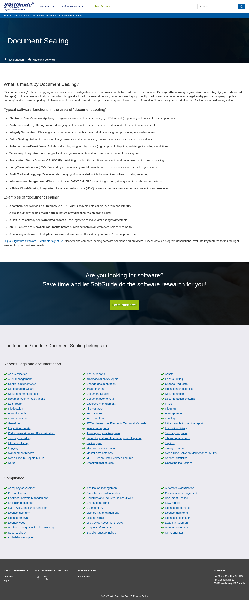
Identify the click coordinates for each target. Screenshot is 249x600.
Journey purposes (176, 433)
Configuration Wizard (21, 388)
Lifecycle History (18, 443)
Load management (176, 522)
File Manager (95, 408)
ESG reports (173, 502)
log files (170, 443)
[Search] (241, 6)
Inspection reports (19, 428)
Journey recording (19, 438)
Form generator (174, 413)
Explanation (16, 59)
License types (16, 522)
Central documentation (22, 384)
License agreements (177, 508)
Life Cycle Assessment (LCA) (105, 522)
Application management (102, 488)
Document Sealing (71, 15)
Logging (13, 448)
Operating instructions (178, 463)
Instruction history (176, 428)
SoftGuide (12, 15)
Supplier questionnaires (101, 532)
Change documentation (101, 384)
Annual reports (96, 374)
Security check (17, 532)
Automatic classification (179, 488)
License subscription (178, 517)
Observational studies (100, 463)
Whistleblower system (21, 537)
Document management (23, 394)
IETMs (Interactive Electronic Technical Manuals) (117, 423)
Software (45, 6)
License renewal (18, 517)
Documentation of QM (100, 398)
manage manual (175, 448)
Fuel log (170, 418)
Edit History (15, 403)
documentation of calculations (26, 398)
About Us (8, 576)
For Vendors (102, 6)
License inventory (19, 512)
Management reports (21, 453)
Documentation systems (180, 398)
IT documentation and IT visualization (31, 433)
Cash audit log (174, 379)
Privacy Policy (140, 596)
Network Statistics (176, 458)
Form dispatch (17, 413)
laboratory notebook (177, 438)
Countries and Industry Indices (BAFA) (110, 498)
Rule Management (176, 527)
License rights (95, 517)
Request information (99, 527)
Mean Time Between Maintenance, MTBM (191, 453)
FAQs (168, 403)
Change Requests (176, 384)
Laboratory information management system (114, 438)
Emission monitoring (20, 502)
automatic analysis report (102, 379)
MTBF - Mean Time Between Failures (110, 458)
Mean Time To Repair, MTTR (26, 458)
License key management (103, 512)
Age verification (17, 374)
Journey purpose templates (103, 433)
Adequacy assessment (22, 488)
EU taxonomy (95, 508)
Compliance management (181, 493)
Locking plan (94, 443)
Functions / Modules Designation (39, 15)
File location (15, 408)
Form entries (94, 413)
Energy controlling (98, 502)
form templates (96, 418)
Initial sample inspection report (184, 423)
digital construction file (179, 388)
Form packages (17, 418)
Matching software (44, 59)
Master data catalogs (100, 453)
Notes (11, 463)
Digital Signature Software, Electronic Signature (33, 241)
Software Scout (71, 6)
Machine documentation (101, 448)
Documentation (174, 394)
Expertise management (101, 403)
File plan (170, 408)
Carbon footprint (18, 493)
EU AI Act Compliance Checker (27, 508)
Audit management (20, 379)
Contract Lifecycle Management (28, 498)
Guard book (15, 423)
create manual (95, 388)
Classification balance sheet (104, 493)
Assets (169, 374)
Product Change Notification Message (31, 527)
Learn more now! (124, 305)
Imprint (7, 581)
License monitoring (177, 512)
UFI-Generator (174, 532)
